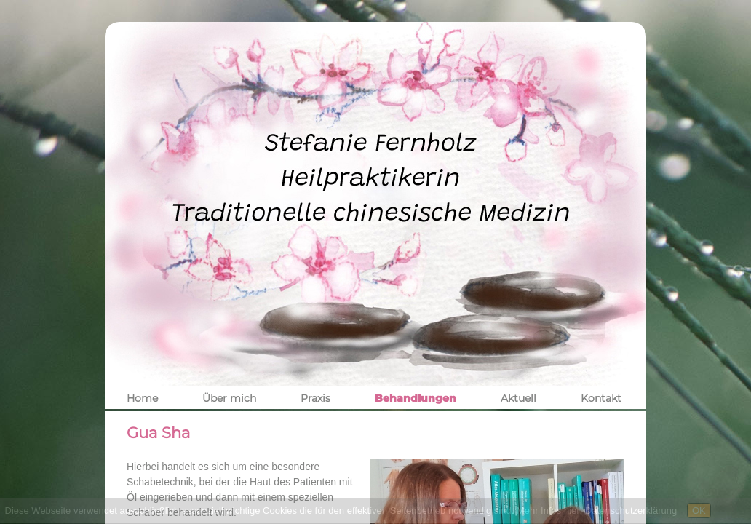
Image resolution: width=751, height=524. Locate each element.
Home (142, 398)
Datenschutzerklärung (631, 510)
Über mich (229, 398)
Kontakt (601, 398)
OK (699, 510)
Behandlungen (415, 398)
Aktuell (518, 398)
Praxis (315, 398)
